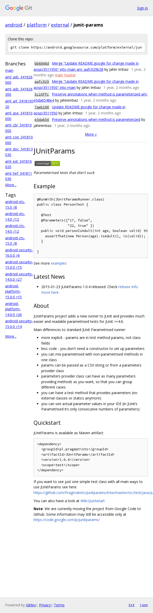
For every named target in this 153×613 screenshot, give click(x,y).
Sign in (142, 8)
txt (131, 605)
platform (37, 25)
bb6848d (42, 63)
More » (91, 134)
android (13, 25)
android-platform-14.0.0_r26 (13, 309)
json (144, 605)
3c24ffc (42, 94)
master (70, 75)
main (9, 70)
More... (10, 184)
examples (59, 263)
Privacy (45, 605)
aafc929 (42, 81)
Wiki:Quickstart (92, 500)
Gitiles (31, 605)
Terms (59, 605)
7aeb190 (42, 107)
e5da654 (42, 119)
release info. (128, 286)
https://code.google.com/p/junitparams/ (67, 519)
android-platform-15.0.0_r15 (13, 291)
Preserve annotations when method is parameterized (96, 119)
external (60, 25)
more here (50, 292)
